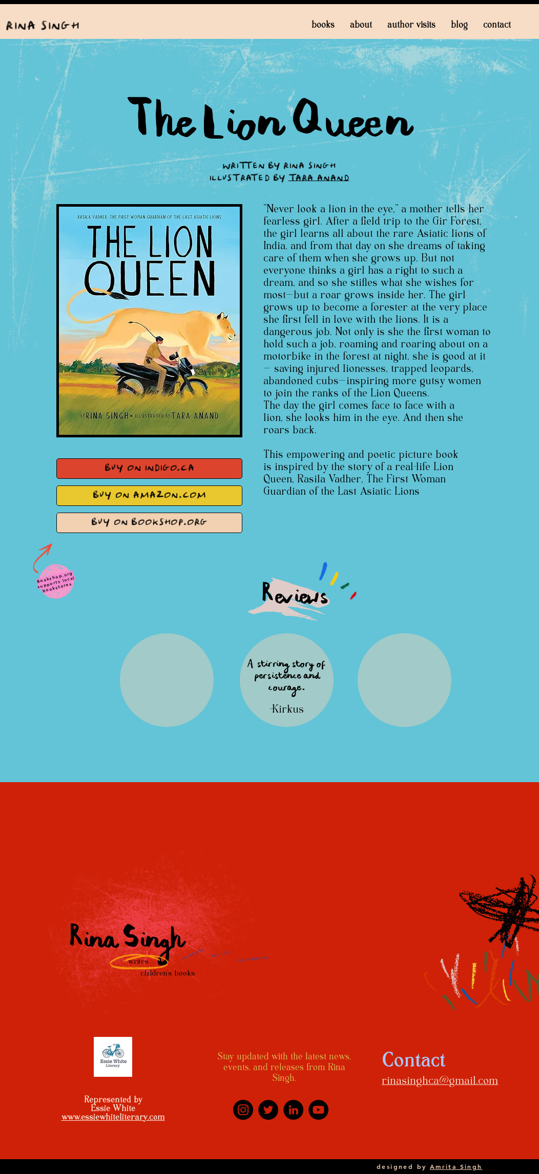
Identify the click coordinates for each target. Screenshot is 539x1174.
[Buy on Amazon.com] (149, 495)
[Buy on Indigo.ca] (149, 468)
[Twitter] (268, 1110)
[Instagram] (243, 1110)
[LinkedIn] (293, 1110)
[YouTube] (318, 1110)
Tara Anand (318, 178)
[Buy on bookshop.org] (149, 523)
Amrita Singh (456, 1166)
